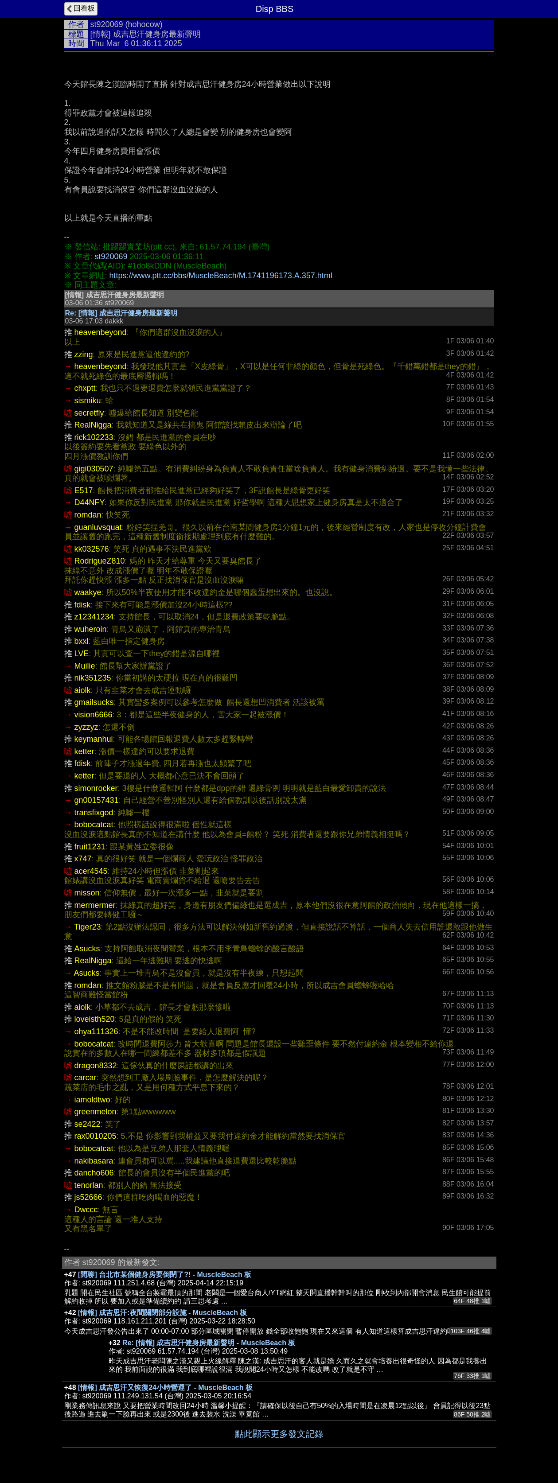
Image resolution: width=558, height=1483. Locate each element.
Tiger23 (87, 926)
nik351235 (92, 677)
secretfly (89, 413)
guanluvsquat (98, 527)
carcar (85, 1077)
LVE (81, 653)
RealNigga (93, 424)
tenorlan (88, 1185)
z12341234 (94, 616)
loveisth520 (94, 1019)
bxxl (81, 641)
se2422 (87, 1124)
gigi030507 (93, 468)
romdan (87, 514)
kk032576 (91, 549)
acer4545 (91, 871)
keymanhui (93, 739)
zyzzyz (86, 727)
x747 (83, 858)
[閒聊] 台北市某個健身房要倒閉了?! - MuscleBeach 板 (164, 1274)
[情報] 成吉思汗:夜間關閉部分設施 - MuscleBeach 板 (162, 1312)
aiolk (82, 690)
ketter (84, 751)
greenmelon (95, 1111)
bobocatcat (93, 824)
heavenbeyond (100, 332)
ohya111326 (96, 1031)
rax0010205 (95, 1136)
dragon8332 (95, 1065)
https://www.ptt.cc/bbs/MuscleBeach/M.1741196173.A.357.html (220, 275)
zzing (83, 354)
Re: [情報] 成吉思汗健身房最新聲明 (121, 313)
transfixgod (93, 812)
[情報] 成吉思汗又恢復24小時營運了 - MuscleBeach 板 (165, 1387)
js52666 (88, 1197)
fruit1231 (89, 846)
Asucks (87, 948)
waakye (87, 592)
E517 (83, 490)
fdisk (82, 604)
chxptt (85, 388)
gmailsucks (94, 702)
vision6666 (93, 714)
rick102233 (93, 437)
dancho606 (94, 1172)
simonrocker (96, 788)
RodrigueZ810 (99, 561)
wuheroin (90, 629)
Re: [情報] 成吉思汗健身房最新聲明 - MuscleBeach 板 (208, 1343)
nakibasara (93, 1160)
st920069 (106, 24)
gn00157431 (96, 800)
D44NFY (89, 502)
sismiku (87, 400)
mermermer (95, 905)
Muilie (84, 666)
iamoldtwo (92, 1099)
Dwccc (86, 1209)
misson (87, 892)
